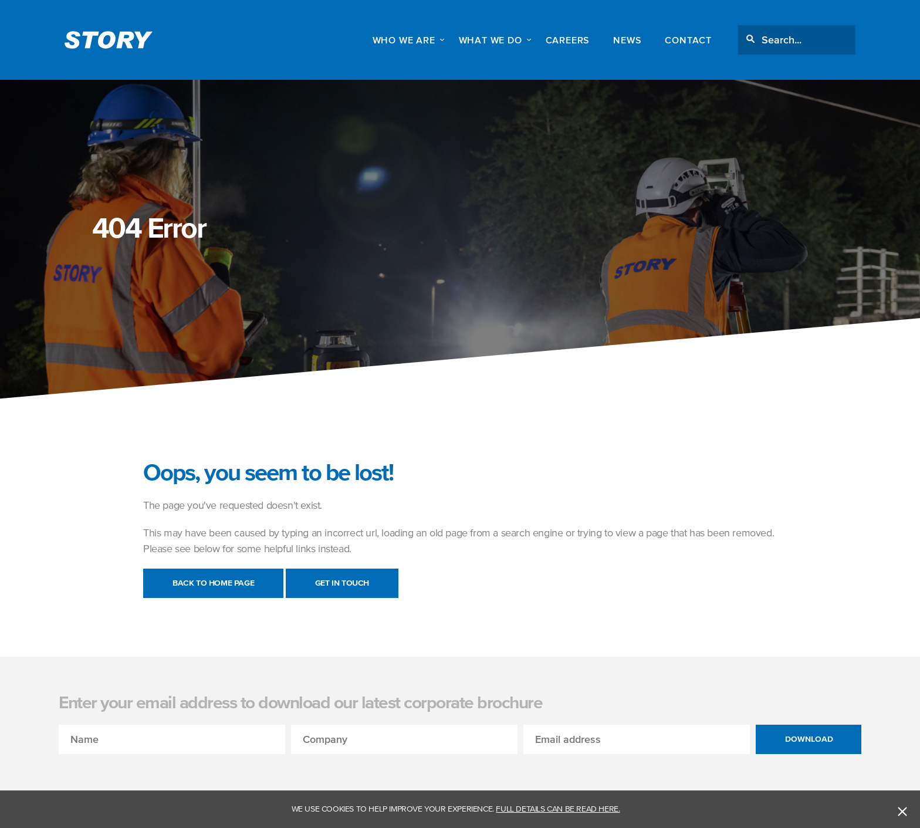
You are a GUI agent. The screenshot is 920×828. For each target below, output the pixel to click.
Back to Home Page (213, 583)
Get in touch (342, 583)
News (627, 40)
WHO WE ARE (404, 40)
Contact (688, 40)
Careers (568, 40)
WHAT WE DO (490, 40)
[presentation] (148, 777)
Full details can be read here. (558, 809)
